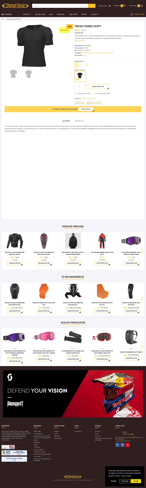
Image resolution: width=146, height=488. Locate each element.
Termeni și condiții (39, 452)
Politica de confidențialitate (42, 454)
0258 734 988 (139, 14)
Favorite (117, 6)
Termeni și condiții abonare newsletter (42, 459)
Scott (85, 55)
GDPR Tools (37, 431)
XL (86, 65)
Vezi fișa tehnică (94, 103)
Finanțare (37, 447)
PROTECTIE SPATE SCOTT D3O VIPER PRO (44, 304)
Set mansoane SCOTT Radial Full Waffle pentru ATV (73, 352)
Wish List (97, 436)
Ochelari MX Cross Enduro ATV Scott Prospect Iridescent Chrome (15, 353)
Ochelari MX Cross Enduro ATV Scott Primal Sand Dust (102, 352)
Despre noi (37, 442)
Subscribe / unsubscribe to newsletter (103, 439)
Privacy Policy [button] (126, 476)
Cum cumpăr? (38, 449)
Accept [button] (135, 481)
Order (96, 434)
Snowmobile (108, 53)
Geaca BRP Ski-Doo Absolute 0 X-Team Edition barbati (73, 253)
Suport (36, 440)
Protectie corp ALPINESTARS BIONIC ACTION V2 (14, 253)
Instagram (122, 445)
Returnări (57, 436)
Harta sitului (58, 438)
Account (97, 431)
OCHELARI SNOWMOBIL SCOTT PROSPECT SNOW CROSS (131, 253)
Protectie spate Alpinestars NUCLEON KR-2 (73, 304)
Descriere (66, 121)
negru (80, 76)
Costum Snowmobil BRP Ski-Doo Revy (102, 253)
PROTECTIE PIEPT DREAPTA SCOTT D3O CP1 (102, 304)
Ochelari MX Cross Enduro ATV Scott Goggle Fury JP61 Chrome (44, 352)
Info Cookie (37, 456)
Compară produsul (103, 93)
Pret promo (100, 53)
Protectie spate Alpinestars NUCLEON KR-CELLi (15, 304)
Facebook (117, 445)
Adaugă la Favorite (84, 93)
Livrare (56, 434)
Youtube (128, 445)
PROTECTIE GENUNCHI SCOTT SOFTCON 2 (131, 304)
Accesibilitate (38, 434)
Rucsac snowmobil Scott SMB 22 (131, 352)
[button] (142, 251)
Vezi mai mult (79, 41)
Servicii (36, 445)
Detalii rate (86, 109)
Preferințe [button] (124, 481)
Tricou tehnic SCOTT (13, 19)
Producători (78, 431)
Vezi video (79, 103)
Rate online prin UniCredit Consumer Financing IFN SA (42, 437)
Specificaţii (79, 121)
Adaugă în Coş (98, 86)
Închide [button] (113, 481)
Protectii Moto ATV (88, 53)
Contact (56, 431)
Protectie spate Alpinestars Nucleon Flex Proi (44, 253)
